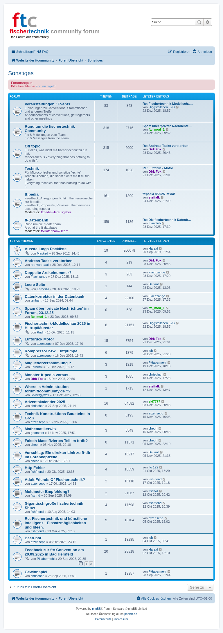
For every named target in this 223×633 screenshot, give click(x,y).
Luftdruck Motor (39, 339)
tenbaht (36, 300)
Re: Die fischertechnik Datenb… (167, 219)
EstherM (43, 289)
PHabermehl (157, 362)
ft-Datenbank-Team (54, 231)
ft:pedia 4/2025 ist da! (159, 194)
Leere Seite (35, 284)
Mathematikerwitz (41, 429)
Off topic (32, 146)
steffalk (154, 197)
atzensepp (44, 343)
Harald (153, 248)
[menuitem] (42, 51)
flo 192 (153, 467)
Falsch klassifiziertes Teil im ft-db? (56, 441)
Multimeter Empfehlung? (47, 491)
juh (151, 350)
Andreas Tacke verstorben (49, 261)
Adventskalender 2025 (45, 402)
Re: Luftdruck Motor (158, 168)
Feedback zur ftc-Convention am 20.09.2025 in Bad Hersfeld (54, 552)
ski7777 (154, 401)
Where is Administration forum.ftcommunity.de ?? (48, 389)
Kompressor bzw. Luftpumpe (51, 351)
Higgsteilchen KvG (162, 107)
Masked (42, 253)
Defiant (154, 284)
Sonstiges (21, 73)
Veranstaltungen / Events (47, 104)
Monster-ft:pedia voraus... (48, 375)
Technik (32, 168)
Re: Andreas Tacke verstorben (165, 145)
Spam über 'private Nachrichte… (167, 126)
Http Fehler (35, 468)
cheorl (153, 428)
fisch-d (35, 495)
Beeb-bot (33, 538)
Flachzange (39, 276)
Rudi (40, 332)
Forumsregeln (45, 86)
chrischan (155, 374)
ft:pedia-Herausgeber (56, 212)
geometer (37, 432)
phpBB (96, 608)
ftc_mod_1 (157, 129)
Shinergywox (40, 395)
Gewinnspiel (36, 572)
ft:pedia (32, 194)
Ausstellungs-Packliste (45, 249)
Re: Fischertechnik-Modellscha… (168, 103)
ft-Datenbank (36, 220)
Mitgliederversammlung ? (48, 363)
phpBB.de (130, 614)
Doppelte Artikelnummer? (48, 272)
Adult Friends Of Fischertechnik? (55, 479)
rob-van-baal (40, 264)
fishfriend (37, 471)
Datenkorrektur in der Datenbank (54, 296)
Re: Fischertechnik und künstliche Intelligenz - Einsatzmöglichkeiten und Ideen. (56, 522)
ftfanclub (155, 223)
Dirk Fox (155, 149)
